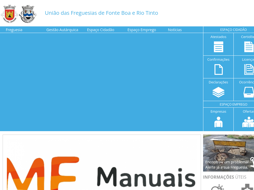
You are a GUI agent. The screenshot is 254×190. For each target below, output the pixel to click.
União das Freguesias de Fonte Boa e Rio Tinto (101, 12)
